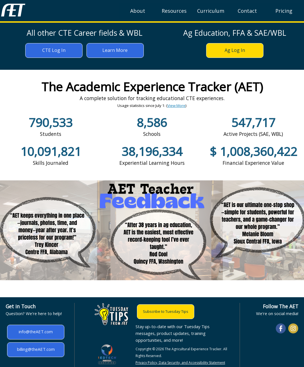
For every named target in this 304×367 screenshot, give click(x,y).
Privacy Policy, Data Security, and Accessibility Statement (180, 362)
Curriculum (210, 10)
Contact (247, 10)
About (137, 10)
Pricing (283, 10)
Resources (174, 10)
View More (176, 105)
